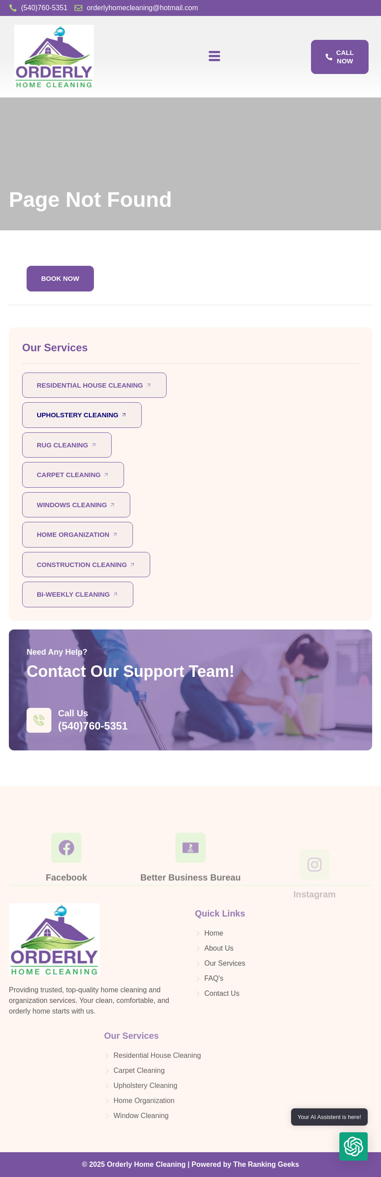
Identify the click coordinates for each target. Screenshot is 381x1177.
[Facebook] (66, 874)
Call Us (73, 713)
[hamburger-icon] (214, 56)
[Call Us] (39, 720)
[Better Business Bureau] (190, 874)
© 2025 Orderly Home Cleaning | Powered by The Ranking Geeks (190, 1164)
